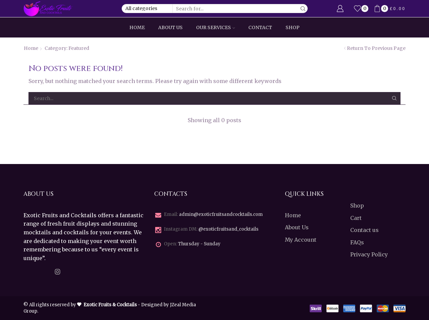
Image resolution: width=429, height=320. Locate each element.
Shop (293, 27)
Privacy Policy (369, 254)
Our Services (215, 27)
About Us (170, 27)
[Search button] (303, 8)
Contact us (364, 230)
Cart (356, 218)
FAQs (357, 242)
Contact (260, 27)
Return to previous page (376, 48)
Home (137, 27)
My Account (300, 239)
